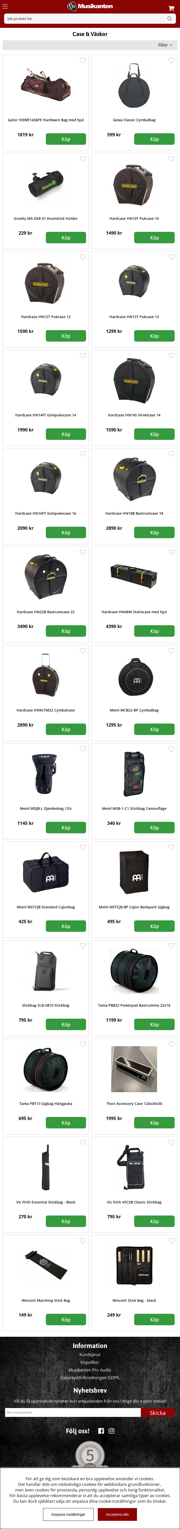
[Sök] (90, 19)
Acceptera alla (117, 1514)
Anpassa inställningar (68, 1514)
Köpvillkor (90, 1362)
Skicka (158, 1413)
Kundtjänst (90, 1354)
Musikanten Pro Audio (90, 1370)
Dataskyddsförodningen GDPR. (90, 1377)
